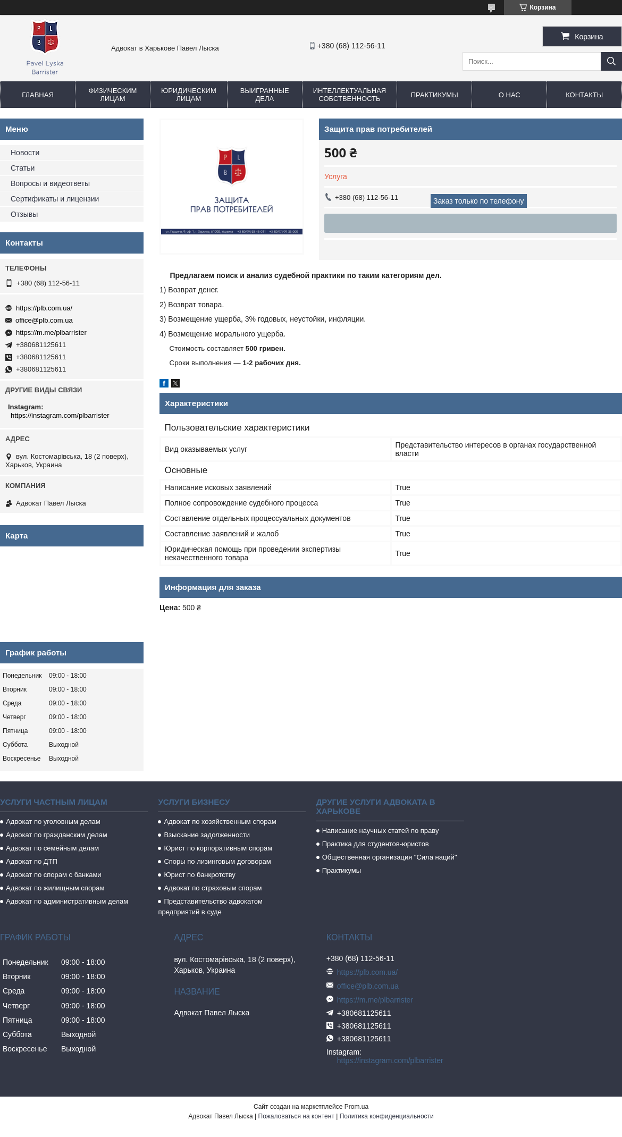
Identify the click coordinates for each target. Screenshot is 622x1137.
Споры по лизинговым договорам (217, 861)
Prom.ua (356, 1106)
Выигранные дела (264, 95)
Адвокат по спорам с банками (53, 875)
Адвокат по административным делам (67, 901)
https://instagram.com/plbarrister (60, 415)
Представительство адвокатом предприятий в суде (210, 906)
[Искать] (611, 61)
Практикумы (434, 95)
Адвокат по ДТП (31, 861)
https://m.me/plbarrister (51, 332)
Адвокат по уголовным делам (53, 822)
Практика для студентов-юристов (375, 844)
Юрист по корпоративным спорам (218, 848)
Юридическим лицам (188, 95)
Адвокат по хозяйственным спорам (220, 822)
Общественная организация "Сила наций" (389, 857)
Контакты (584, 95)
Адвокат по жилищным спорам (55, 888)
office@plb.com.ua (44, 320)
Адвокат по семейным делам (52, 848)
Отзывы (24, 214)
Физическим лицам (113, 95)
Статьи (23, 168)
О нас (509, 95)
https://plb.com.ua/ (44, 308)
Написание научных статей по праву (380, 831)
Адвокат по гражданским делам (56, 835)
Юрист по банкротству (199, 875)
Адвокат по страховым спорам (213, 888)
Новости (25, 152)
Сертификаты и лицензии (55, 199)
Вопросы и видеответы (50, 183)
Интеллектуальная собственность (349, 95)
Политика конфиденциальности (387, 1116)
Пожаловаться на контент (296, 1116)
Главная (38, 95)
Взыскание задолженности (207, 835)
